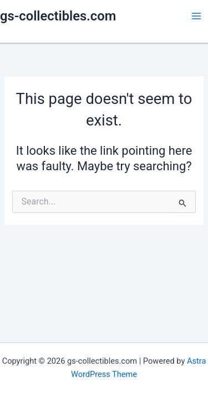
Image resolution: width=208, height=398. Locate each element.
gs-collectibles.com (58, 16)
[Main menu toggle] (196, 16)
